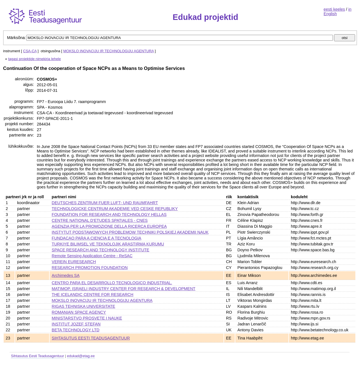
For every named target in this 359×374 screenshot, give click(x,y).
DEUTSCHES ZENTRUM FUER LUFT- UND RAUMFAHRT (105, 202)
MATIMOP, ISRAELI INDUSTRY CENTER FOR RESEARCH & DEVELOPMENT (123, 288)
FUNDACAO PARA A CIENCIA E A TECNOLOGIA (96, 238)
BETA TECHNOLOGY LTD (75, 330)
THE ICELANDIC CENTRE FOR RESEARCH (92, 294)
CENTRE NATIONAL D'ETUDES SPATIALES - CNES (100, 220)
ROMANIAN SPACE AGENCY (79, 312)
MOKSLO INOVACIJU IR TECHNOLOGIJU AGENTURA (108, 51)
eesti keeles (334, 9)
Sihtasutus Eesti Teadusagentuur (37, 356)
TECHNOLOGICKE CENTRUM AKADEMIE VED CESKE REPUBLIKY (115, 208)
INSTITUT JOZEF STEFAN (76, 324)
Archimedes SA (65, 275)
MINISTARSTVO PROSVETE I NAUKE (87, 318)
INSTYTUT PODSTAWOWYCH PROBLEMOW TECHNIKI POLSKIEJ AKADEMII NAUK (130, 232)
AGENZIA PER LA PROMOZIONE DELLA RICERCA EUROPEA (109, 226)
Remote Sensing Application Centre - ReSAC (92, 256)
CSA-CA (29, 51)
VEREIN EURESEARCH (74, 261)
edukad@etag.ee (81, 356)
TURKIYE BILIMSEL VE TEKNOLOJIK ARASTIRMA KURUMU (108, 244)
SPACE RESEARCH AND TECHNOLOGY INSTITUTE (100, 250)
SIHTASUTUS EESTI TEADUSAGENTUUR (91, 338)
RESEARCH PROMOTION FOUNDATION (90, 267)
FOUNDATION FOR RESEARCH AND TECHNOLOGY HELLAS (109, 214)
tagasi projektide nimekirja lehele (34, 59)
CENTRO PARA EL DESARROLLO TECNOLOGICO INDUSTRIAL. (112, 282)
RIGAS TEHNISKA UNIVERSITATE (83, 306)
